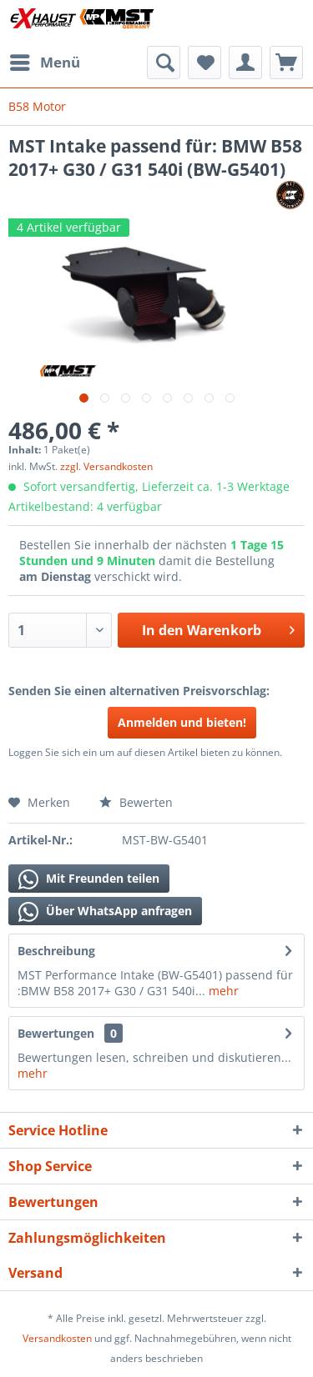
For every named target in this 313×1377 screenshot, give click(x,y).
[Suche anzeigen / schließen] (163, 62)
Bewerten (136, 802)
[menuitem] (44, 62)
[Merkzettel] (204, 62)
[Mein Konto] (245, 62)
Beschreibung (56, 951)
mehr (222, 991)
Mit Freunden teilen (88, 879)
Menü (45, 60)
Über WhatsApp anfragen (105, 912)
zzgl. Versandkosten (106, 466)
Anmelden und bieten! (182, 722)
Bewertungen (56, 1033)
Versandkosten (57, 1338)
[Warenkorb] (286, 62)
